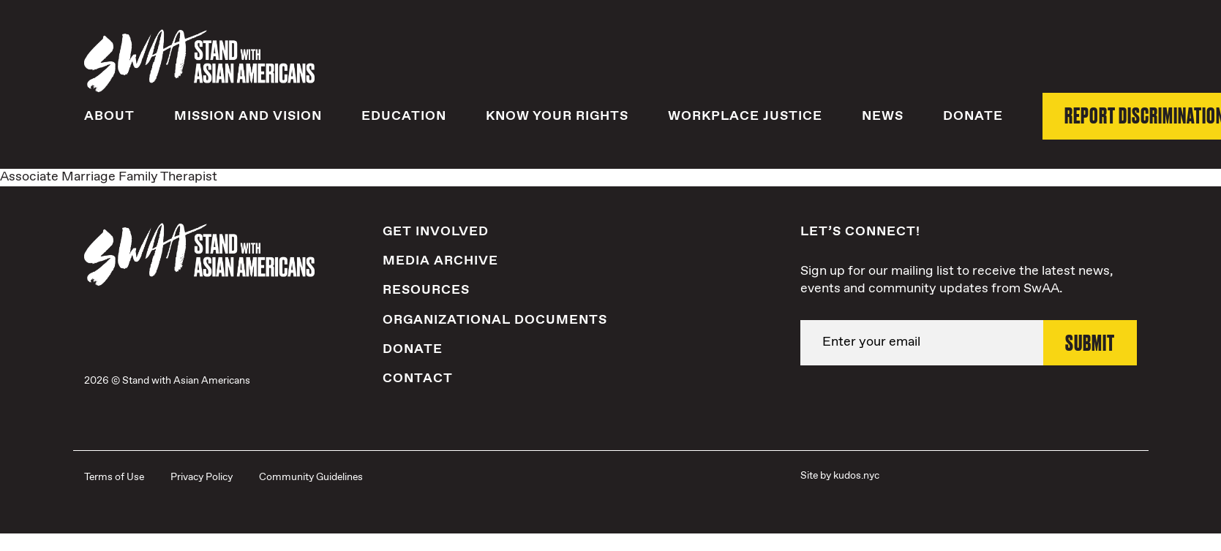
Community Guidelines (311, 477)
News (882, 116)
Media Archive (440, 261)
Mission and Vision (248, 116)
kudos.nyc (856, 475)
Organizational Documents (495, 320)
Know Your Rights (557, 116)
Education (403, 116)
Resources (426, 290)
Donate (973, 116)
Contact (418, 378)
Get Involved (436, 231)
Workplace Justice (745, 116)
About (109, 116)
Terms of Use (114, 477)
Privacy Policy (201, 477)
